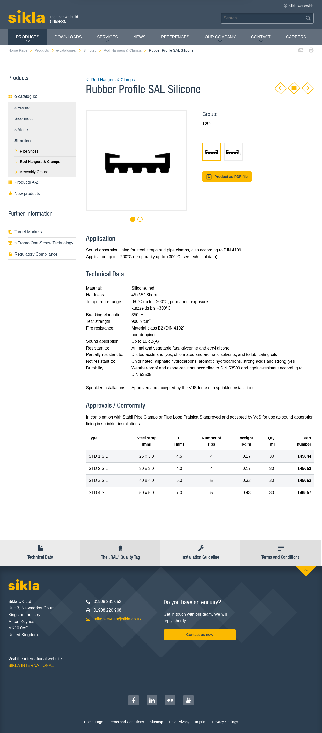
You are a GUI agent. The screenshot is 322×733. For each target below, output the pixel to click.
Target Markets (25, 232)
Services (107, 39)
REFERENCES (175, 37)
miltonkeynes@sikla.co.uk (117, 619)
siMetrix (21, 129)
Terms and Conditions (126, 722)
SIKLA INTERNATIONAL (31, 665)
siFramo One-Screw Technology (40, 243)
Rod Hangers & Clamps (125, 50)
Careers (296, 37)
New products (24, 193)
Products (27, 39)
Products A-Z (23, 182)
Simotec (92, 50)
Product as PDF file (227, 177)
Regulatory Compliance (32, 254)
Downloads (68, 37)
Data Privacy (179, 722)
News (139, 37)
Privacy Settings (225, 722)
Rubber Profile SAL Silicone (171, 50)
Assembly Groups (31, 172)
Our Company (220, 39)
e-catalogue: (69, 50)
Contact (261, 39)
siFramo (22, 107)
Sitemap (156, 722)
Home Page (20, 50)
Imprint (200, 722)
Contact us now (199, 635)
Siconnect (23, 118)
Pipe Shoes (26, 151)
